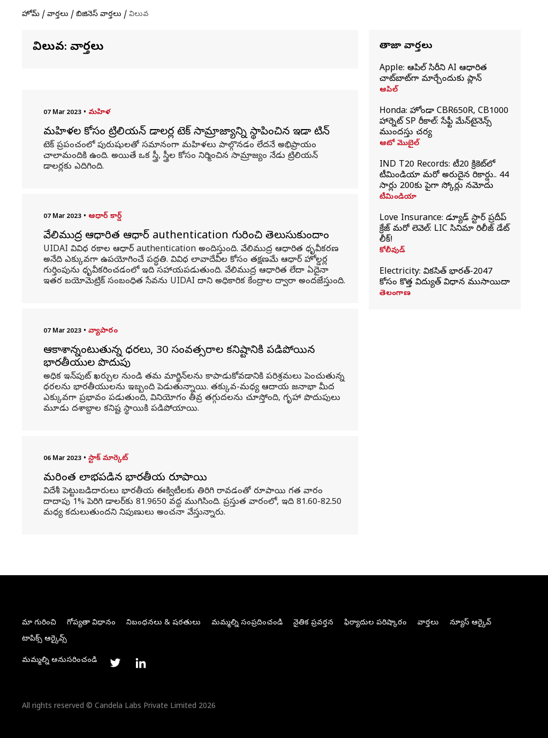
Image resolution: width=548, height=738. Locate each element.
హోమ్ (31, 15)
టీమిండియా (397, 197)
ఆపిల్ (388, 90)
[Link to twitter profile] (115, 663)
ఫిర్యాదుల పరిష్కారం (375, 623)
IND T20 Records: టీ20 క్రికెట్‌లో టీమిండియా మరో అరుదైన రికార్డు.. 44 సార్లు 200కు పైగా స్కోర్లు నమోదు (444, 176)
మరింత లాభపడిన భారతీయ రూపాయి (125, 478)
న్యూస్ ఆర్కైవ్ (470, 623)
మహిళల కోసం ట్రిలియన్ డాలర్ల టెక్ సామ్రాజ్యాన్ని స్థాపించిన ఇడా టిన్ (186, 132)
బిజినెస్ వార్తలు (98, 15)
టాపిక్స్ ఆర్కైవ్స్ (44, 639)
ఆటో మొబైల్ (399, 144)
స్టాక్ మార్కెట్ (108, 459)
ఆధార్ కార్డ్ (105, 217)
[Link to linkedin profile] (141, 663)
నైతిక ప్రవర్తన (313, 623)
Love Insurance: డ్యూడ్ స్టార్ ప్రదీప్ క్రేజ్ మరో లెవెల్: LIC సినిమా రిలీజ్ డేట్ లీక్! (444, 229)
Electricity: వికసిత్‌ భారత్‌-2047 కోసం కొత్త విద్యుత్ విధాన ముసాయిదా (444, 277)
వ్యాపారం (103, 331)
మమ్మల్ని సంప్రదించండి (247, 623)
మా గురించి (39, 623)
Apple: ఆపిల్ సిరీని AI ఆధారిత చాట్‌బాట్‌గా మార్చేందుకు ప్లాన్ (433, 74)
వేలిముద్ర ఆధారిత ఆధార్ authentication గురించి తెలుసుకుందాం (186, 236)
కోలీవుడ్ (392, 251)
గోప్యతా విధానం (91, 623)
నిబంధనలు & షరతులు (163, 623)
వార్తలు (57, 15)
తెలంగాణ (394, 294)
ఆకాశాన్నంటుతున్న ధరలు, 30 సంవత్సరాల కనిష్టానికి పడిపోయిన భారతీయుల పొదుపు (179, 358)
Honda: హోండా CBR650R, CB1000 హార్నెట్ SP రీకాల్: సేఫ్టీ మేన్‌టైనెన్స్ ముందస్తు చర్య (443, 122)
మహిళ (99, 113)
